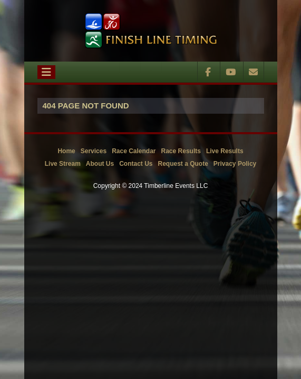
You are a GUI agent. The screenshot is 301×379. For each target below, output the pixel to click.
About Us (100, 163)
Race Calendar (134, 151)
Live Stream (63, 163)
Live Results (225, 151)
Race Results (181, 151)
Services (93, 151)
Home (66, 151)
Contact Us (135, 163)
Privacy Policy (234, 163)
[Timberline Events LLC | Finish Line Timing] (151, 30)
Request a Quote (183, 163)
